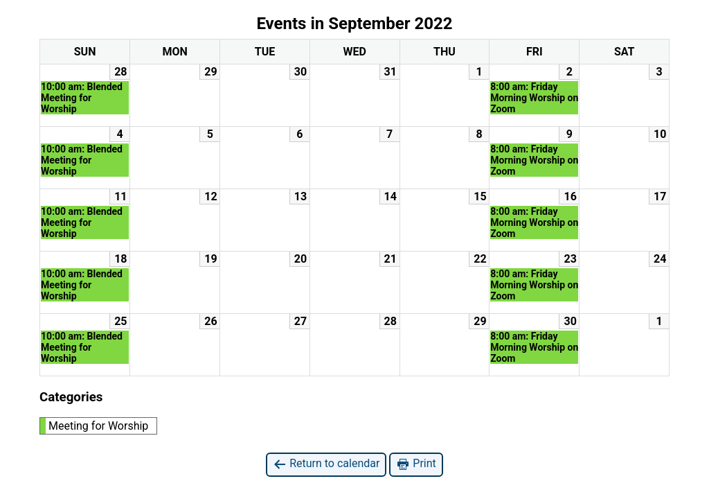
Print (416, 464)
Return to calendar (326, 464)
